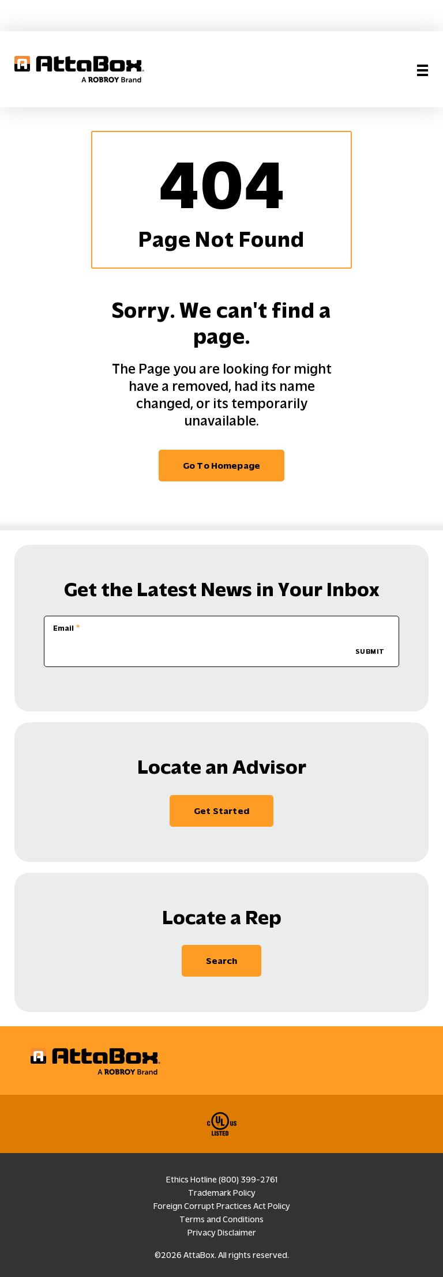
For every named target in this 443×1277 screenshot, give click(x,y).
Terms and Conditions (221, 1219)
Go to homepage (221, 465)
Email (63, 628)
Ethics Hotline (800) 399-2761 (221, 1179)
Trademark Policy (222, 1192)
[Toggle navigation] (422, 69)
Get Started (221, 811)
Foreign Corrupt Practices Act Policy (221, 1206)
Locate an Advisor (221, 767)
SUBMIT (370, 651)
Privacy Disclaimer (221, 1232)
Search (222, 961)
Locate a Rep (221, 917)
